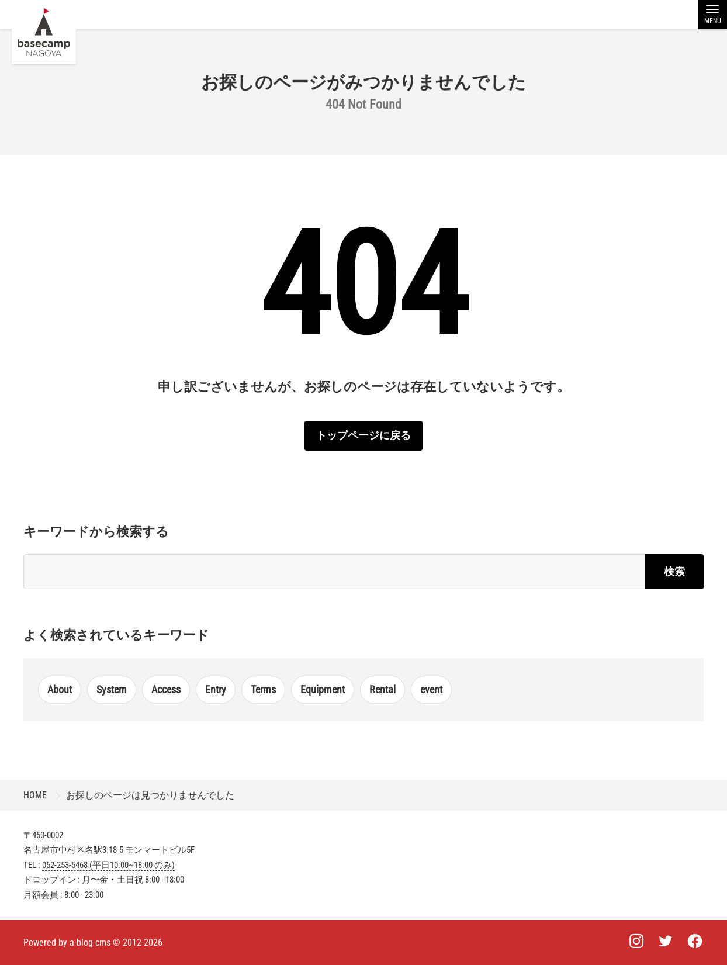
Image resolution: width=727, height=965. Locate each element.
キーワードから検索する (96, 531)
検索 (674, 571)
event (431, 689)
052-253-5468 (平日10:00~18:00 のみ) (108, 865)
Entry (215, 689)
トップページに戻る (363, 435)
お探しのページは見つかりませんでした (150, 795)
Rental (382, 689)
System (111, 689)
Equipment (322, 689)
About (59, 689)
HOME (35, 795)
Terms (263, 689)
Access (166, 689)
